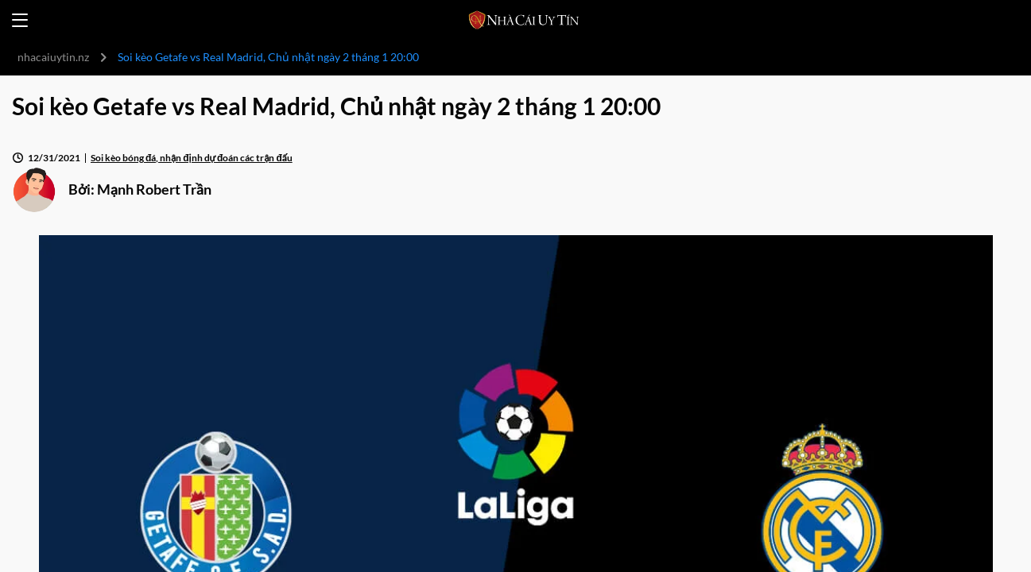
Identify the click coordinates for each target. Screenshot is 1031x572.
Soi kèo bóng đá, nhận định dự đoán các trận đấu (192, 158)
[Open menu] (20, 20)
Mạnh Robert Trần (154, 189)
